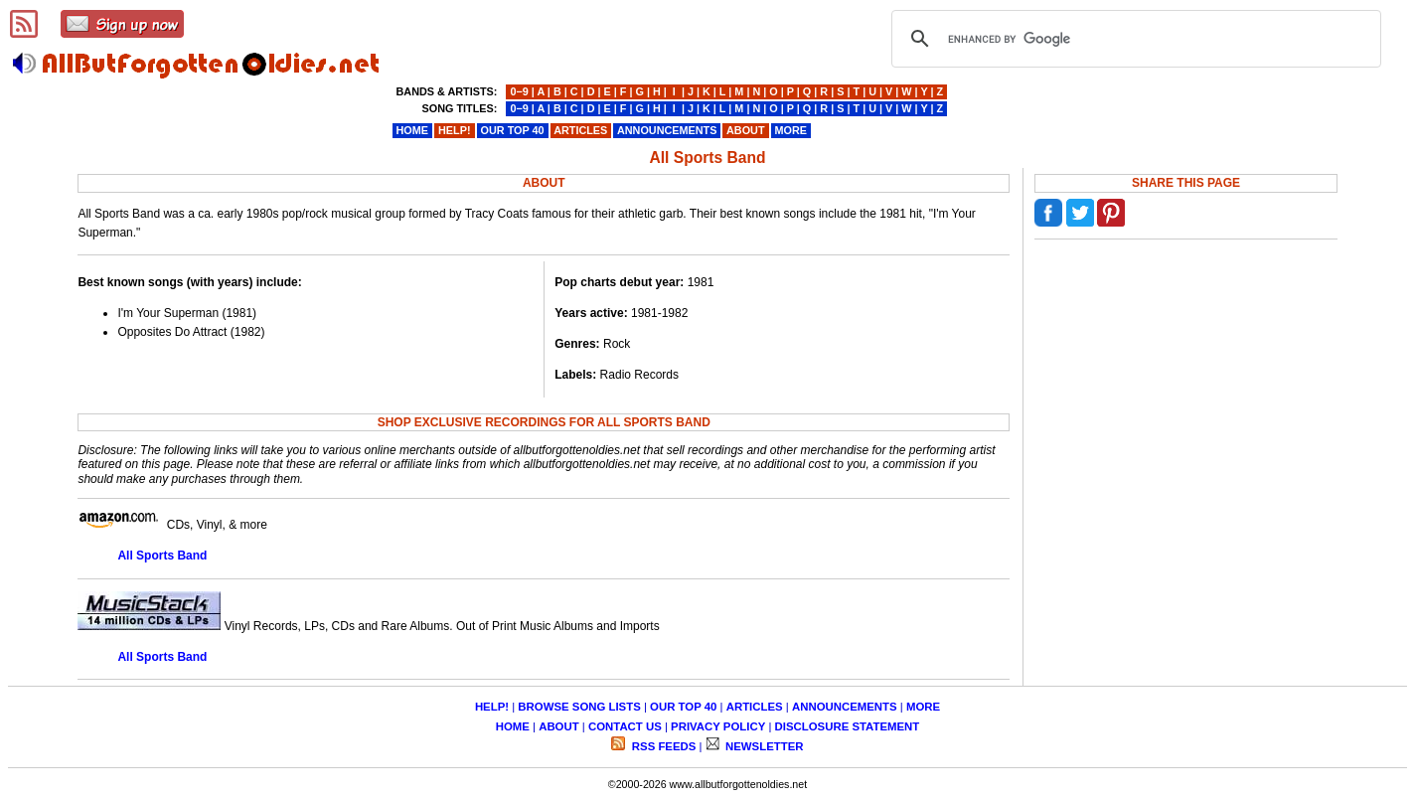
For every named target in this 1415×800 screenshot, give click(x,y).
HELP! (492, 707)
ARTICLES (754, 707)
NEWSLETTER (763, 746)
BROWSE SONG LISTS (579, 707)
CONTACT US (625, 726)
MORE (923, 707)
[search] (1133, 39)
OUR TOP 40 (683, 707)
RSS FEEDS (663, 746)
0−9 (519, 91)
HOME (513, 726)
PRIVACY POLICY (718, 726)
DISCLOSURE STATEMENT (847, 726)
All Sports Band (162, 555)
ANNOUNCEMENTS (844, 707)
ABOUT (559, 726)
